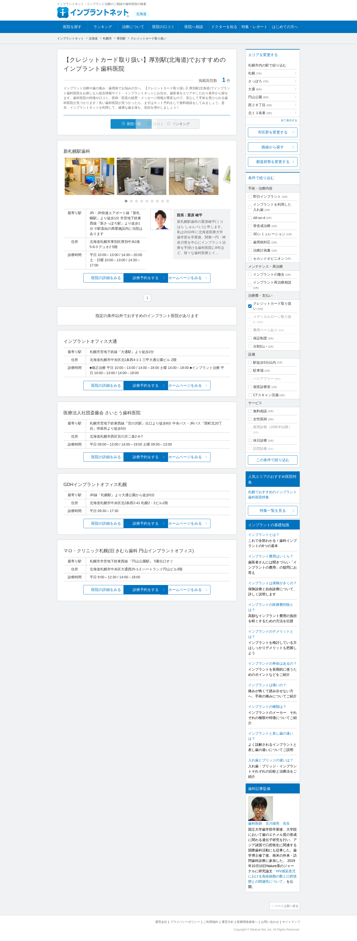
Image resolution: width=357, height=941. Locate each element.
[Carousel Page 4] (141, 201)
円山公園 (258, 97)
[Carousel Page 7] (157, 201)
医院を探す (72, 27)
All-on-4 (259, 218)
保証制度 (260, 338)
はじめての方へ (285, 27)
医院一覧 (97, 124)
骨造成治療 (261, 226)
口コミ (149, 124)
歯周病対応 (261, 242)
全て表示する (289, 120)
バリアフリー (263, 379)
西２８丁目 (260, 105)
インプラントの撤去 (268, 274)
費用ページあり (265, 330)
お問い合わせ (267, 921)
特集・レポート (254, 27)
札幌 (255, 73)
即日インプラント (267, 196)
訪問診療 (260, 449)
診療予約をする (147, 278)
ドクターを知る (224, 27)
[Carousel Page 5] (147, 201)
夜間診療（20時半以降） (272, 427)
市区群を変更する (273, 132)
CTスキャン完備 (266, 395)
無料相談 (260, 411)
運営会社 (151, 921)
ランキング (102, 27)
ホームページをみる (202, 278)
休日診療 (260, 440)
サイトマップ (290, 921)
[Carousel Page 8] (162, 201)
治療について (133, 27)
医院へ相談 (193, 27)
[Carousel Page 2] (131, 201)
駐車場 (258, 370)
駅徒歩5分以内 (264, 362)
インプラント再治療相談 (272, 282)
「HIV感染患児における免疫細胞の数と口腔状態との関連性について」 (272, 876)
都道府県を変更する (273, 162)
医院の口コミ (163, 27)
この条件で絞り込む (273, 460)
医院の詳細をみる (91, 278)
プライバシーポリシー (177, 921)
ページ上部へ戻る (286, 906)
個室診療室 (261, 387)
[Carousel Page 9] (167, 201)
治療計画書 (261, 250)
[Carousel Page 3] (136, 201)
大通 (255, 89)
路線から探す (273, 147)
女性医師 (260, 419)
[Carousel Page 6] (152, 201)
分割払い (260, 346)
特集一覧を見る (273, 510)
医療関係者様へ (243, 921)
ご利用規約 (204, 921)
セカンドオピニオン (268, 258)
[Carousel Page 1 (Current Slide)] (126, 201)
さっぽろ (258, 81)
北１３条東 (260, 113)
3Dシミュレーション (269, 234)
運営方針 (222, 921)
